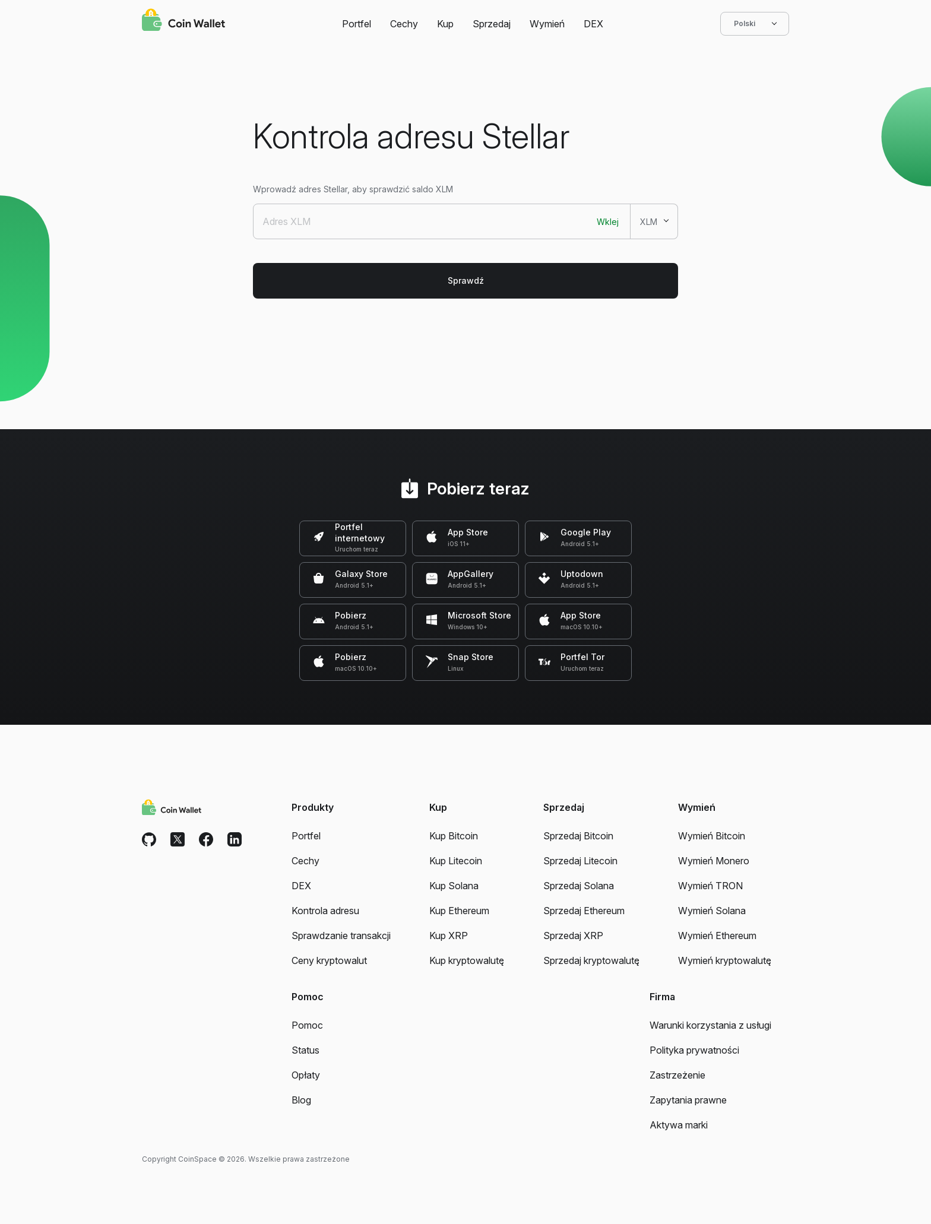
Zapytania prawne (688, 1100)
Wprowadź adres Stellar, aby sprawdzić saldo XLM (353, 189)
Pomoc (307, 1025)
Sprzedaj (492, 24)
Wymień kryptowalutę (724, 960)
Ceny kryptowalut (329, 960)
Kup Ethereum (459, 911)
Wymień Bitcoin (711, 836)
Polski (754, 23)
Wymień (547, 24)
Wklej (608, 222)
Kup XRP (448, 935)
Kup (445, 24)
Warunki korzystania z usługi (710, 1025)
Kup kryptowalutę (466, 960)
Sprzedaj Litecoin (580, 861)
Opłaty (306, 1075)
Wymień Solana (712, 911)
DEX (593, 24)
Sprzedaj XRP (573, 935)
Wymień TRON (710, 886)
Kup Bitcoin (453, 836)
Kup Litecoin (455, 861)
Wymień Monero (713, 861)
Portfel (356, 24)
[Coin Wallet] (183, 21)
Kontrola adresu (325, 911)
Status (305, 1050)
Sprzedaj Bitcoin (578, 836)
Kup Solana (454, 886)
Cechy (404, 24)
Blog (301, 1100)
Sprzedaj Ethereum (584, 911)
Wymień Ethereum (717, 935)
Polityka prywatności (694, 1050)
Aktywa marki (679, 1125)
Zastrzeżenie (677, 1075)
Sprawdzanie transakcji (341, 935)
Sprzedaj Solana (578, 886)
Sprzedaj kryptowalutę (591, 960)
